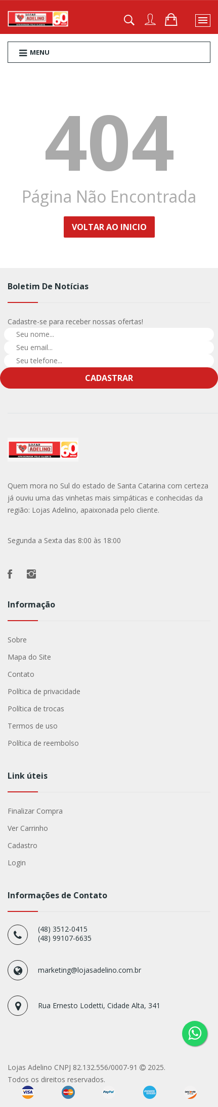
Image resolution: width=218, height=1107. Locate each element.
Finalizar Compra (35, 811)
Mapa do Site (29, 657)
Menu (34, 53)
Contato (21, 674)
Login (17, 862)
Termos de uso (33, 726)
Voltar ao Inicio (109, 227)
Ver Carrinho (28, 828)
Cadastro (22, 845)
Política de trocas (36, 708)
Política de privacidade (44, 691)
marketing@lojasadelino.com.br (89, 970)
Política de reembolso (43, 743)
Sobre (17, 639)
